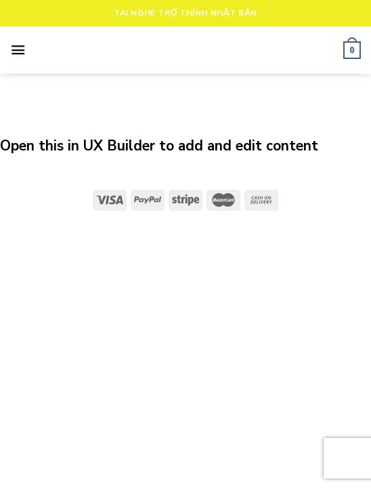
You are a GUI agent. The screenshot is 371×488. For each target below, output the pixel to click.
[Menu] (18, 50)
